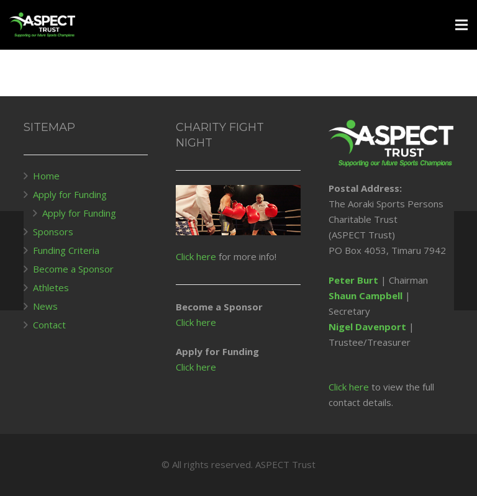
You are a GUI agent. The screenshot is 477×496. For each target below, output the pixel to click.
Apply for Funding (70, 194)
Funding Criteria (66, 250)
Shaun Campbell (365, 295)
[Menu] (461, 24)
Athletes (51, 287)
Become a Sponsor (73, 269)
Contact (49, 324)
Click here (196, 256)
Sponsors (53, 231)
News (45, 306)
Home (46, 175)
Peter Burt (353, 280)
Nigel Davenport (367, 326)
